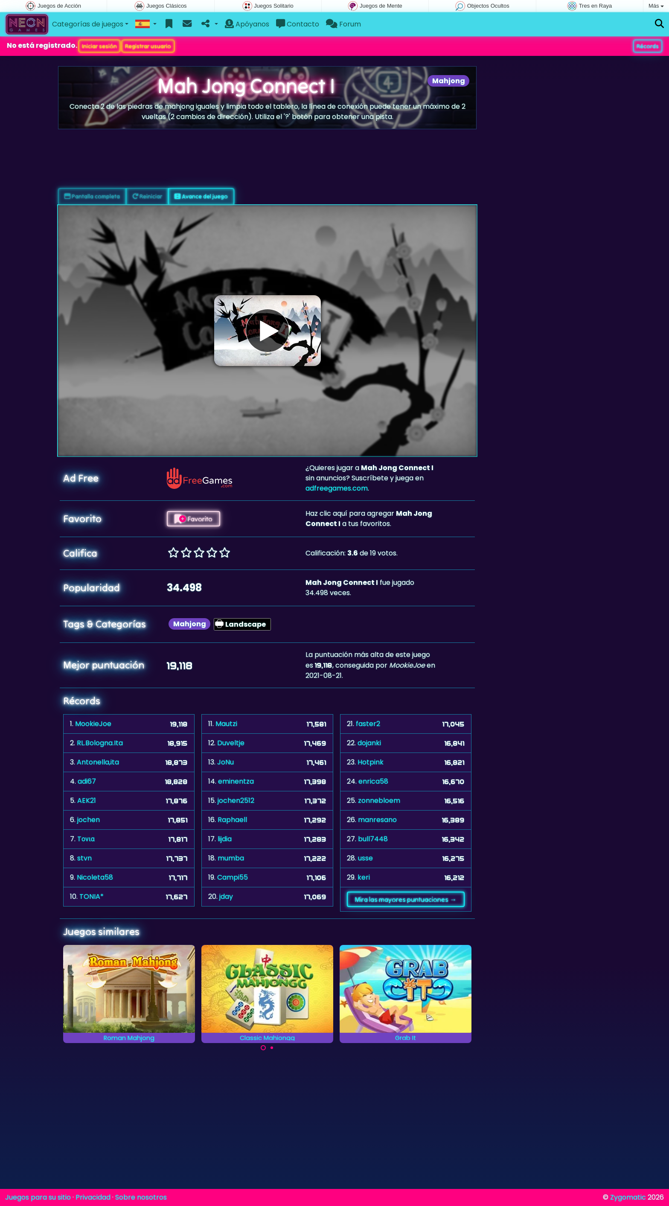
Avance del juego (201, 196)
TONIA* (91, 896)
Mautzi (226, 724)
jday (226, 896)
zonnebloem (379, 800)
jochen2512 (236, 800)
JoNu (225, 762)
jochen (88, 820)
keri (364, 877)
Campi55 (232, 877)
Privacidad (93, 1197)
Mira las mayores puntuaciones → (406, 899)
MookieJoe (93, 724)
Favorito (193, 518)
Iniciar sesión (99, 46)
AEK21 (86, 800)
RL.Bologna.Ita (100, 743)
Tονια (86, 839)
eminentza (236, 781)
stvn (84, 858)
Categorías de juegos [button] (87, 24)
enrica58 (373, 781)
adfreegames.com (336, 488)
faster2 (368, 724)
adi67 (87, 781)
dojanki (369, 743)
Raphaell (232, 820)
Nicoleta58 (95, 877)
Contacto (297, 24)
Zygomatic (628, 1197)
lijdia (225, 839)
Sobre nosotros (141, 1197)
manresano (377, 820)
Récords (648, 46)
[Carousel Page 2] (271, 1047)
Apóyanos (247, 24)
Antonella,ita (98, 762)
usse (365, 858)
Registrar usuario (148, 46)
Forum (343, 24)
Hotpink (371, 762)
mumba (231, 858)
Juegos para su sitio (38, 1197)
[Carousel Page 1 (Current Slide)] (263, 1047)
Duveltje (230, 743)
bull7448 (373, 839)
